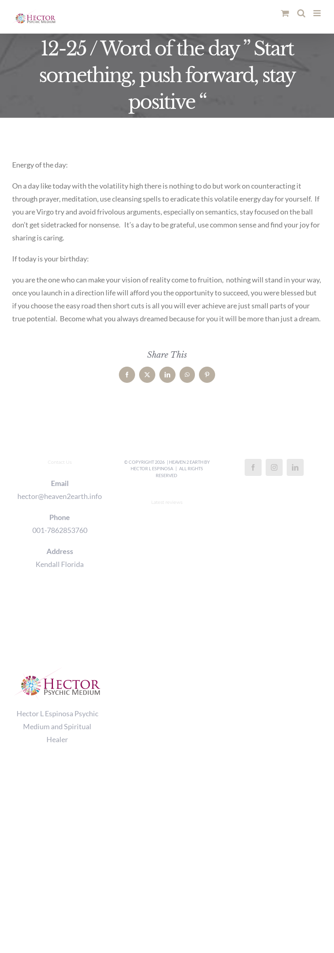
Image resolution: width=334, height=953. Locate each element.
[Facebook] (253, 467)
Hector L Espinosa (152, 468)
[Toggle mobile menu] (317, 13)
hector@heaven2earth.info (59, 496)
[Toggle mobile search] (301, 13)
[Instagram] (274, 467)
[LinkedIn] (295, 467)
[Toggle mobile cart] (285, 13)
